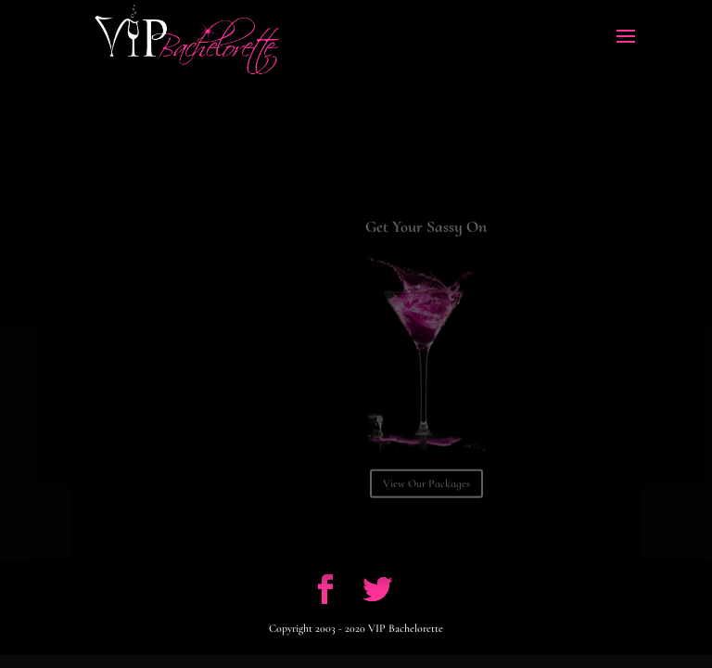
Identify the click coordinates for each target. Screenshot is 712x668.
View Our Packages (426, 490)
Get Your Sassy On (426, 234)
